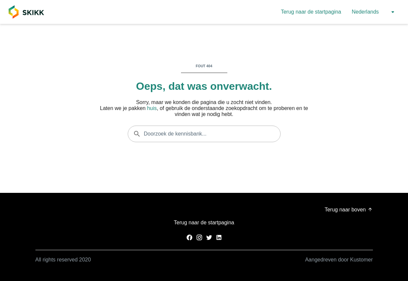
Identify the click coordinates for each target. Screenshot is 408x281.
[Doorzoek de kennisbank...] (204, 134)
